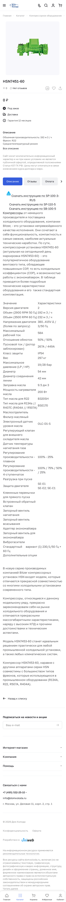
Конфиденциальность (15, 830)
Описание (12, 181)
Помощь (8, 765)
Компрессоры (13, 213)
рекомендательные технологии (21, 853)
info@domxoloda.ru (14, 798)
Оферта (36, 830)
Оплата (49, 181)
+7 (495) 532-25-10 (14, 792)
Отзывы (32, 181)
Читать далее (10, 888)
